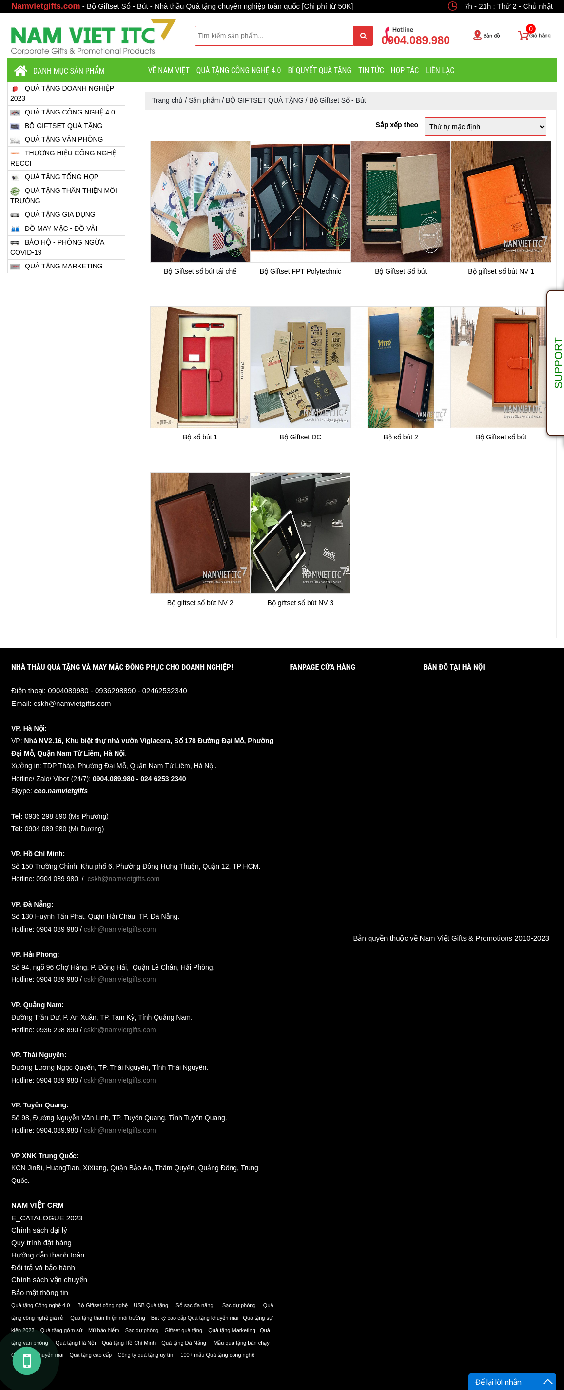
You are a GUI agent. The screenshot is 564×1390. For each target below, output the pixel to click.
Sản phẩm (204, 100)
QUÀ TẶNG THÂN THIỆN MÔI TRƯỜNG (63, 196)
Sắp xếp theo (397, 125)
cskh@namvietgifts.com (72, 703)
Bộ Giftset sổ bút (501, 437)
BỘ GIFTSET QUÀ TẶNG (56, 126)
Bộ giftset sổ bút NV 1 (501, 271)
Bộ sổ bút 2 (401, 437)
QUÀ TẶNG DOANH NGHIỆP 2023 (62, 93)
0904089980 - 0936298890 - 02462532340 (117, 690)
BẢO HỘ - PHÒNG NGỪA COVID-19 (57, 247)
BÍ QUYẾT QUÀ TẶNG (319, 70)
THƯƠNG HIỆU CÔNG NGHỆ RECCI (63, 158)
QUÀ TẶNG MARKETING (56, 266)
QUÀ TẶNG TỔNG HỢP (54, 177)
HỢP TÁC (405, 70)
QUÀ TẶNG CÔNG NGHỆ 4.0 (238, 70)
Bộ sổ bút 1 (200, 437)
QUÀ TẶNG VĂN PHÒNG (56, 139)
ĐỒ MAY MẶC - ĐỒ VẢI (53, 229)
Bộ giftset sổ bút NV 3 (301, 603)
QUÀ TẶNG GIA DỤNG (53, 215)
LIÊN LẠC (440, 70)
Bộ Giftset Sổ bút (401, 271)
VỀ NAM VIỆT (169, 70)
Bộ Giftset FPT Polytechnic (300, 271)
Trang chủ (167, 100)
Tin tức (371, 70)
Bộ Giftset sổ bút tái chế (200, 271)
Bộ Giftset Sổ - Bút (337, 100)
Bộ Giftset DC (301, 437)
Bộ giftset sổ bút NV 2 (200, 603)
